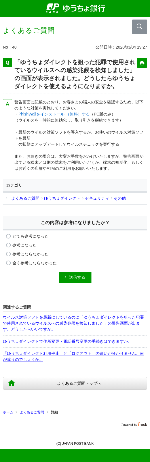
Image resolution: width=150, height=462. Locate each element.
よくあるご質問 (32, 412)
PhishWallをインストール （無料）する (54, 114)
